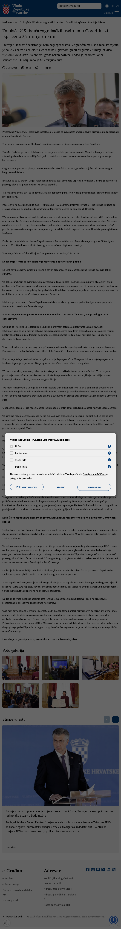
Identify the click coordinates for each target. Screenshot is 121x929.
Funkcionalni (21, 453)
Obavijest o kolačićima (95, 474)
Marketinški (21, 466)
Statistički (20, 459)
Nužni (18, 446)
